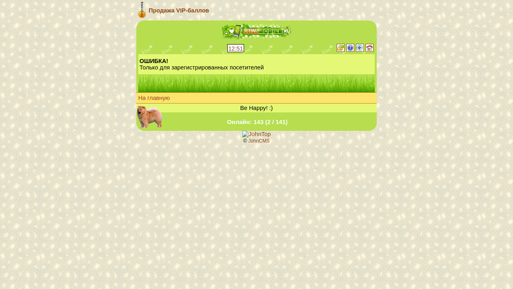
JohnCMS (259, 141)
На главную (154, 98)
